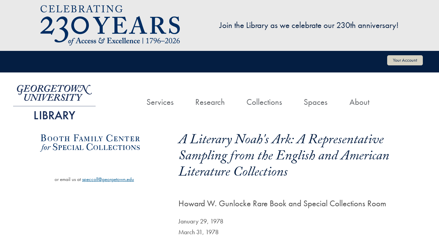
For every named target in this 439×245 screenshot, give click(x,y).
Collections (264, 102)
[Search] (391, 95)
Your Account (405, 60)
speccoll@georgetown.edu (108, 179)
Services (160, 102)
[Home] (125, 95)
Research (210, 102)
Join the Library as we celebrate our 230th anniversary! (309, 25)
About (359, 102)
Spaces (316, 102)
